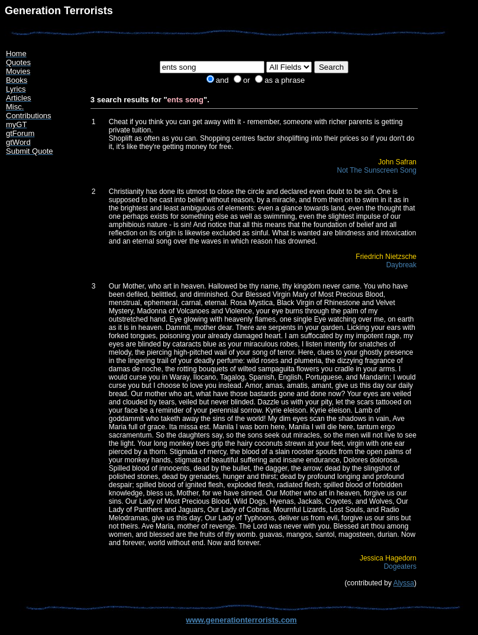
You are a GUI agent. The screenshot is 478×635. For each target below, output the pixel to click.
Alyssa (403, 583)
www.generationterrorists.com (241, 619)
